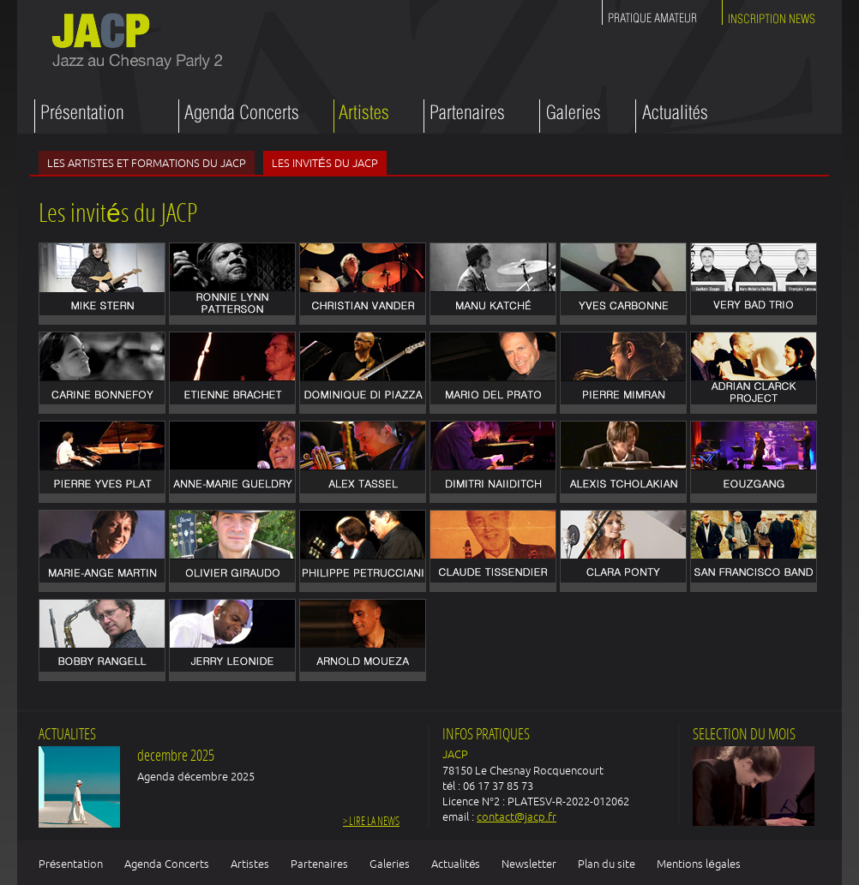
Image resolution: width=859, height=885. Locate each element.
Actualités (455, 864)
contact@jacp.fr (516, 816)
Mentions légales (698, 864)
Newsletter (529, 864)
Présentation (71, 864)
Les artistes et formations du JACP (146, 163)
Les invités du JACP (325, 163)
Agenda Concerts (166, 864)
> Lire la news (371, 822)
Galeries (389, 864)
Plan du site (606, 864)
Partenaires (319, 864)
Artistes (250, 864)
